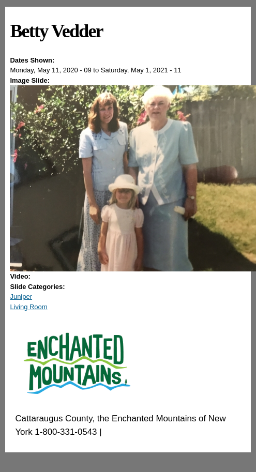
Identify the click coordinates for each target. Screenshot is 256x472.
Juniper (21, 296)
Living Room (28, 307)
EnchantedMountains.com (154, 432)
